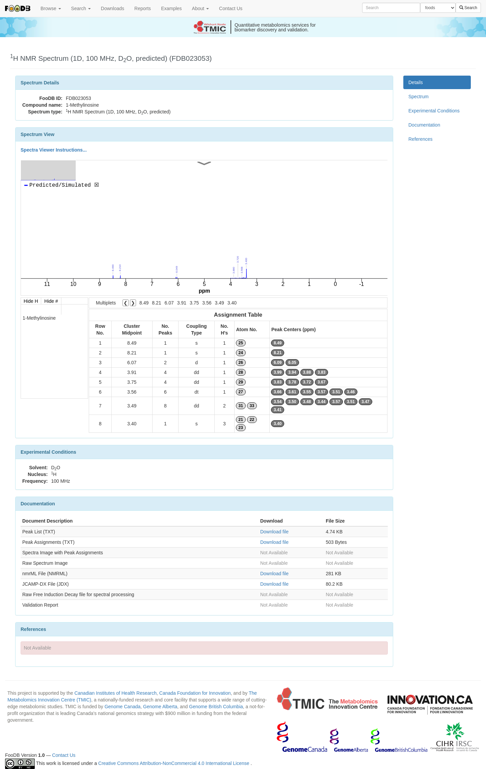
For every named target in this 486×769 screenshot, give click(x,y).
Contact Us (230, 8)
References (420, 139)
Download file (274, 531)
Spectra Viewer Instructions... (54, 150)
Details (415, 82)
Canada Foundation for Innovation (195, 693)
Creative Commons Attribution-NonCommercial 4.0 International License (174, 763)
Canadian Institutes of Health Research (115, 693)
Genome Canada (123, 706)
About (200, 8)
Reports (142, 8)
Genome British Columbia (216, 706)
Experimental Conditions (434, 110)
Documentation (424, 125)
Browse (50, 8)
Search (81, 8)
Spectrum (418, 96)
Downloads (112, 8)
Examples (171, 8)
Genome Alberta (160, 706)
